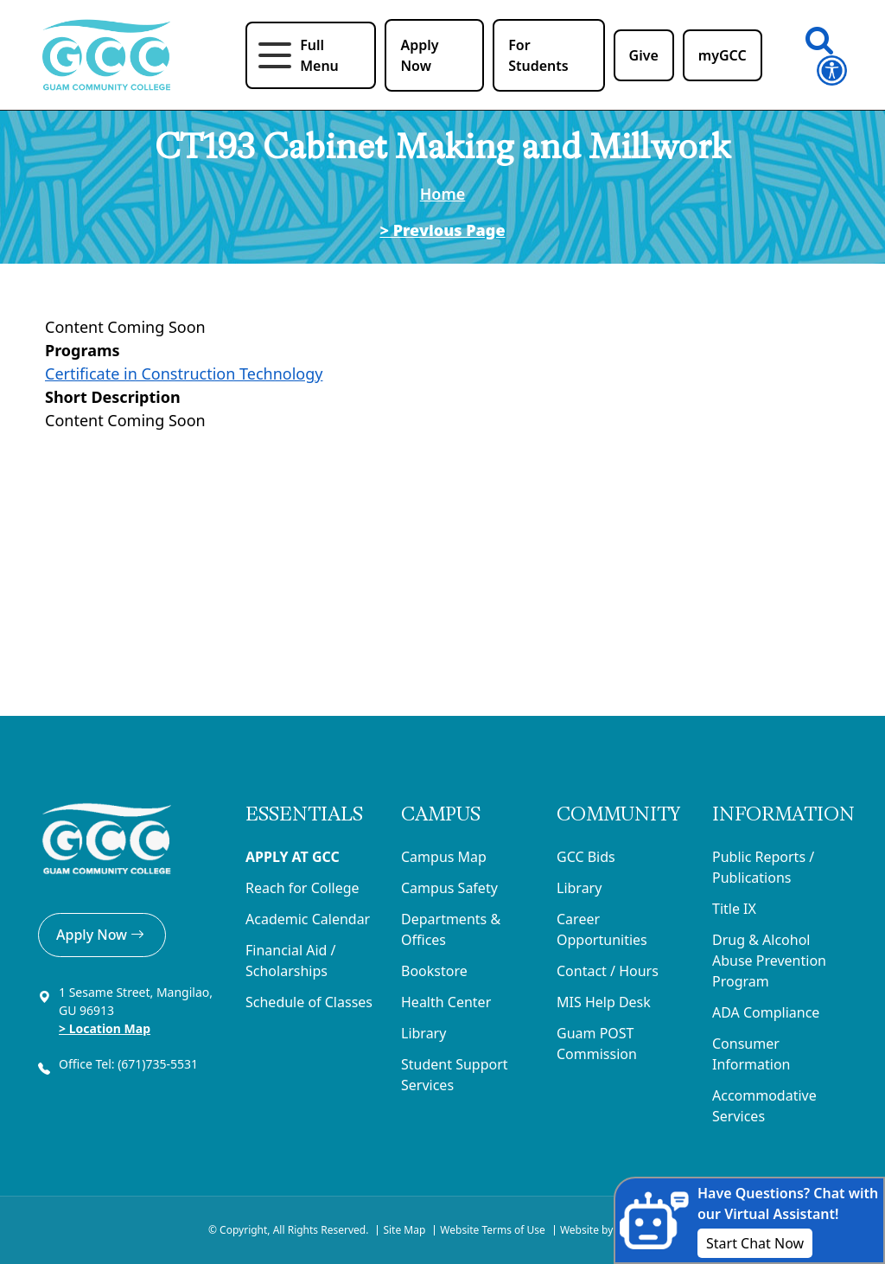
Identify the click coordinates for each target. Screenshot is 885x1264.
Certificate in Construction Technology (183, 373)
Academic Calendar (307, 919)
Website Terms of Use (492, 1230)
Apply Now (102, 934)
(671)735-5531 (159, 1064)
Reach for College (302, 887)
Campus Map (444, 856)
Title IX (734, 908)
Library (423, 1033)
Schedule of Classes (308, 1002)
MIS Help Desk (604, 1002)
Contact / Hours (608, 970)
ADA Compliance (765, 1012)
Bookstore (434, 970)
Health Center (446, 1002)
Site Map (404, 1230)
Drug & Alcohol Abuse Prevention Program (769, 960)
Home (443, 193)
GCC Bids (586, 856)
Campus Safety (449, 887)
